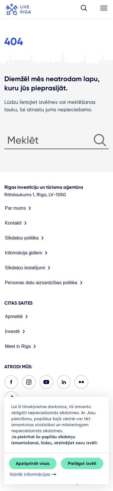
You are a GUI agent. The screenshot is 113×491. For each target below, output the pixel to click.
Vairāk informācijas (33, 474)
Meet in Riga (21, 346)
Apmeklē (17, 316)
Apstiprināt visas (32, 463)
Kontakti (17, 223)
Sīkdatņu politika (25, 238)
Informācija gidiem (27, 253)
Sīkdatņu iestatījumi (29, 267)
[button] (84, 9)
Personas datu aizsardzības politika (45, 282)
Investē (16, 331)
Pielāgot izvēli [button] (82, 463)
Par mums (19, 208)
